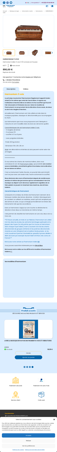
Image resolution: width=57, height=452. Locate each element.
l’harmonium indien (26, 164)
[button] (54, 419)
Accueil (5, 11)
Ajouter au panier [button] (28, 357)
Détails (28, 353)
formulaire (15, 82)
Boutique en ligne (14, 11)
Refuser (28, 440)
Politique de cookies (18, 449)
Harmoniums (39, 11)
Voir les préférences (28, 446)
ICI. (11, 251)
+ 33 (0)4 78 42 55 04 (12, 80)
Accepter (28, 435)
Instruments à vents (27, 11)
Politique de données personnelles (35, 449)
